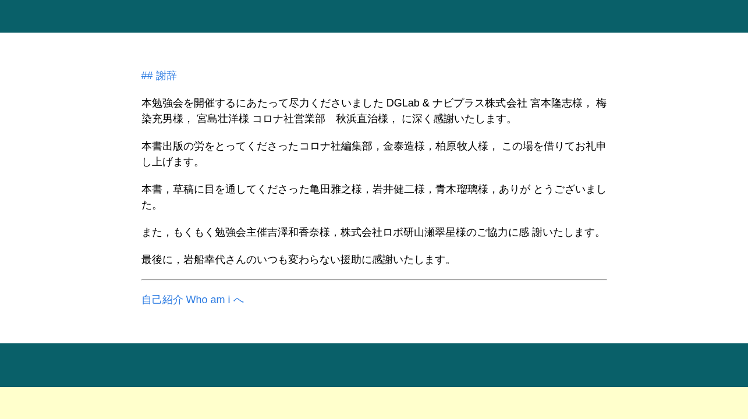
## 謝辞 (159, 75)
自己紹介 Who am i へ (192, 300)
